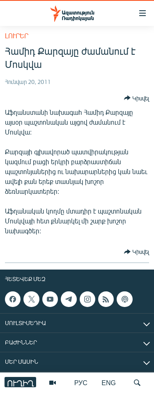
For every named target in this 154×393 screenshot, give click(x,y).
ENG (108, 382)
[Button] (136, 98)
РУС (80, 382)
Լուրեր (16, 36)
